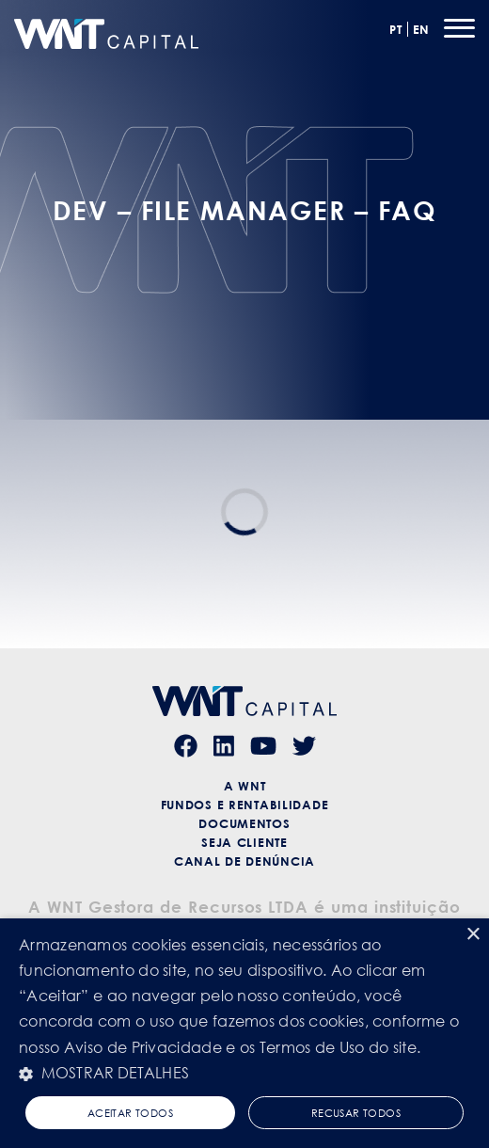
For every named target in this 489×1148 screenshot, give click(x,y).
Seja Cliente (244, 842)
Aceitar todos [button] (130, 1113)
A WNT (245, 785)
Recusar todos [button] (356, 1113)
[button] (244, 1072)
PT (395, 29)
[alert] (244, 1033)
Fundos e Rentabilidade (245, 804)
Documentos (244, 823)
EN (421, 29)
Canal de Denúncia (244, 861)
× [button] (472, 935)
